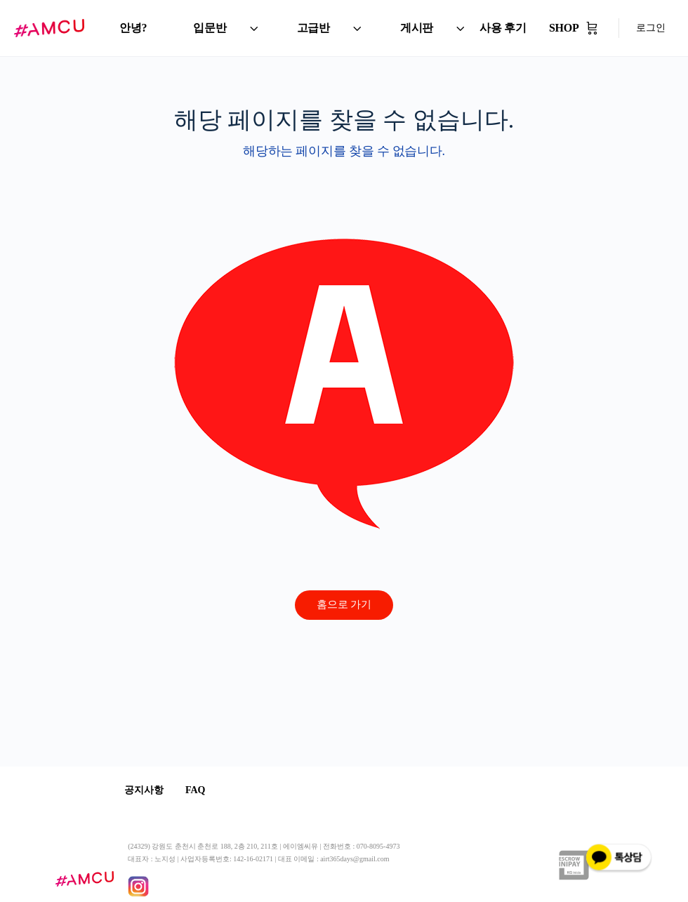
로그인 (651, 27)
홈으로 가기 (344, 604)
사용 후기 (503, 28)
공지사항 (147, 790)
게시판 (416, 28)
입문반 (209, 28)
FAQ (205, 790)
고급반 (313, 28)
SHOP (564, 28)
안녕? (133, 28)
